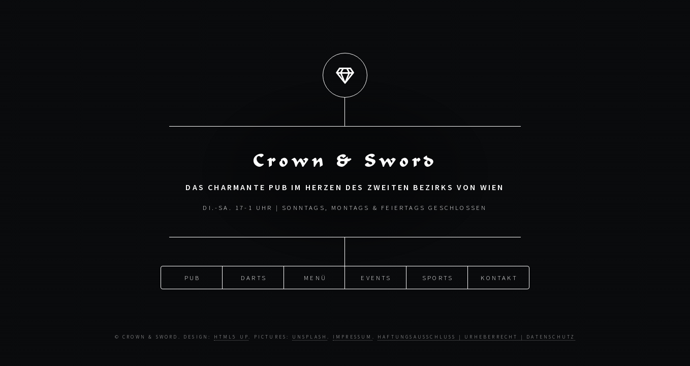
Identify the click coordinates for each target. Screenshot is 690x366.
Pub (192, 276)
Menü (315, 276)
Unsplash (310, 337)
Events (376, 276)
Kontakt (499, 276)
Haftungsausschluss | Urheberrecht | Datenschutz (476, 337)
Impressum (352, 337)
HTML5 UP (231, 337)
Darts (254, 276)
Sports (437, 276)
